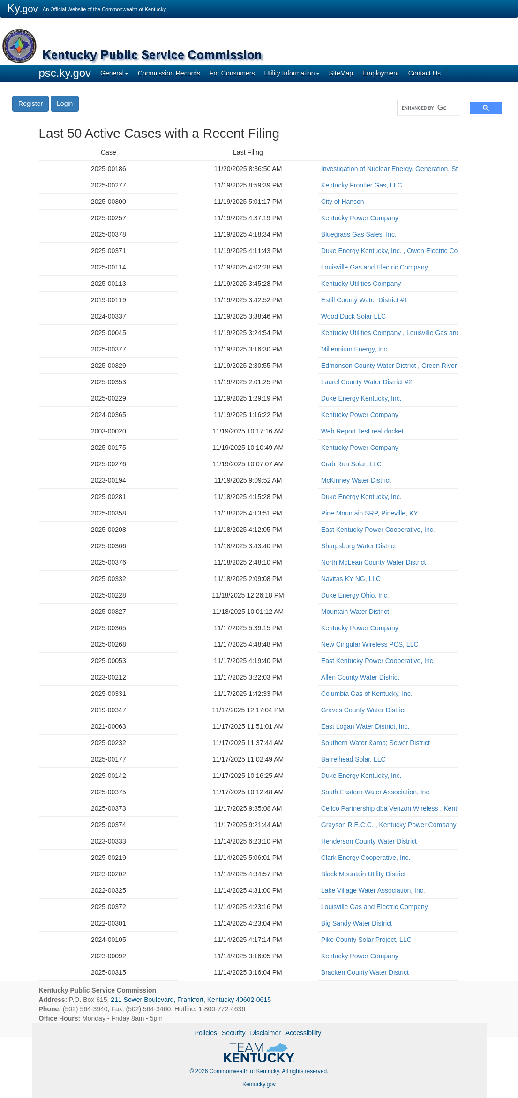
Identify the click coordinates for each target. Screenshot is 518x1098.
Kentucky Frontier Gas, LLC (361, 185)
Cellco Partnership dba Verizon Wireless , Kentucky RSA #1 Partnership (387, 808)
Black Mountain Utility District (363, 874)
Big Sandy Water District (356, 923)
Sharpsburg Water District (358, 546)
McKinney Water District (356, 480)
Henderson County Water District (369, 841)
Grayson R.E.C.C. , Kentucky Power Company (387, 825)
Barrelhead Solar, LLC (353, 759)
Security (234, 1033)
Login (65, 103)
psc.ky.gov (65, 73)
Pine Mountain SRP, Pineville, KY (369, 513)
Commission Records (169, 73)
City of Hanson (342, 201)
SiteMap (341, 73)
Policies (206, 1033)
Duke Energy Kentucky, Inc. (361, 398)
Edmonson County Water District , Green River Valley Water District (387, 365)
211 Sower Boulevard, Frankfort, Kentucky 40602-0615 (191, 999)
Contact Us (424, 73)
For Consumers (232, 73)
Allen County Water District (360, 677)
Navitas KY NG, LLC (351, 579)
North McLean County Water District (373, 562)
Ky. (22, 8)
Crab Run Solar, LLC (351, 464)
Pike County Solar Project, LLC (366, 939)
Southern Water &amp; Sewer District (375, 743)
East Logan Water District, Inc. (365, 726)
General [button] (114, 73)
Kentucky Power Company (359, 218)
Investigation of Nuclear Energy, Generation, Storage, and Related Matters (387, 168)
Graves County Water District (363, 710)
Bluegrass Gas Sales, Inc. (359, 234)
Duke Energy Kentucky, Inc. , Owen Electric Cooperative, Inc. (387, 250)
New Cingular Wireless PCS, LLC (370, 644)
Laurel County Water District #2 (366, 382)
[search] (424, 108)
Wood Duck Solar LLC (353, 316)
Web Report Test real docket (362, 431)
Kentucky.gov (259, 1084)
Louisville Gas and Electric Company (374, 267)
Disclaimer (265, 1033)
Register (30, 103)
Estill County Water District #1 (364, 300)
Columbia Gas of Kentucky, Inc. (367, 693)
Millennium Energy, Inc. (355, 349)
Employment (380, 73)
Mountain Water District (355, 611)
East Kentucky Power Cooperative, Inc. (378, 529)
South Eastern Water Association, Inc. (376, 792)
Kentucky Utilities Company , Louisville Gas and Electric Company (387, 332)
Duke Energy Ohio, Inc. (355, 595)
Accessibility (303, 1033)
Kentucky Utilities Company (361, 283)
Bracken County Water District (365, 972)
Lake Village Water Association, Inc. (373, 890)
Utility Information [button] (291, 73)
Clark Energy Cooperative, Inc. (366, 857)
